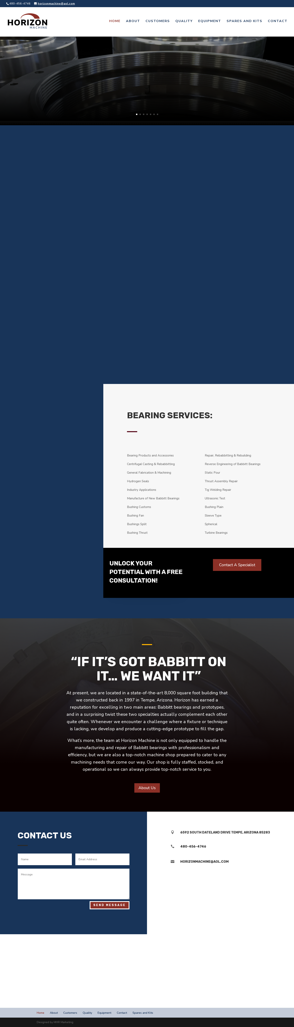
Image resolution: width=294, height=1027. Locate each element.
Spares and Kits (244, 22)
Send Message (109, 905)
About (133, 22)
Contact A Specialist (237, 565)
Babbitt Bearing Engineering (149, 60)
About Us (147, 788)
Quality (184, 22)
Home (114, 22)
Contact (277, 22)
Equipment (209, 22)
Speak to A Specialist (149, 80)
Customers (158, 22)
